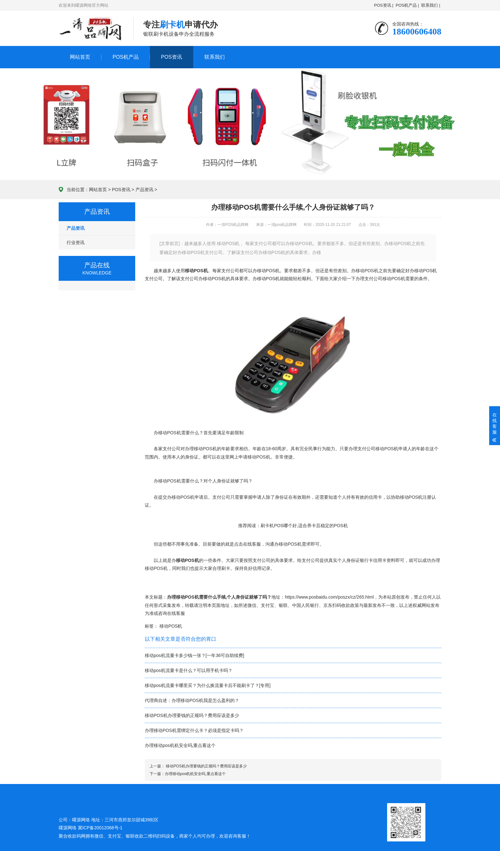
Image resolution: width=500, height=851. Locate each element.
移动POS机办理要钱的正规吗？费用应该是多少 (192, 715)
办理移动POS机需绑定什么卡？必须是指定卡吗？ (194, 730)
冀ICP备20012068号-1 (100, 827)
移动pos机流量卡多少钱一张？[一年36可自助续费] (194, 655)
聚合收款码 (70, 836)
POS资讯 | (383, 5)
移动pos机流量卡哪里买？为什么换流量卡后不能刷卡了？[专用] (207, 685)
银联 (283, 605)
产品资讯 (144, 189)
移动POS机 (170, 626)
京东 (327, 605)
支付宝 (267, 605)
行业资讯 (76, 242)
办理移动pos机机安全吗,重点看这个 (180, 745)
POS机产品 (126, 57)
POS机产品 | (407, 5)
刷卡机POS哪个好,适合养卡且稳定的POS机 (304, 525)
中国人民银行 (305, 605)
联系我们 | (430, 5)
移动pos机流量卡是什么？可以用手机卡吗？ (188, 670)
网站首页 (80, 57)
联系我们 (214, 57)
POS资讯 (171, 57)
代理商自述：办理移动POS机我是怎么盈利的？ (192, 700)
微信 (251, 605)
